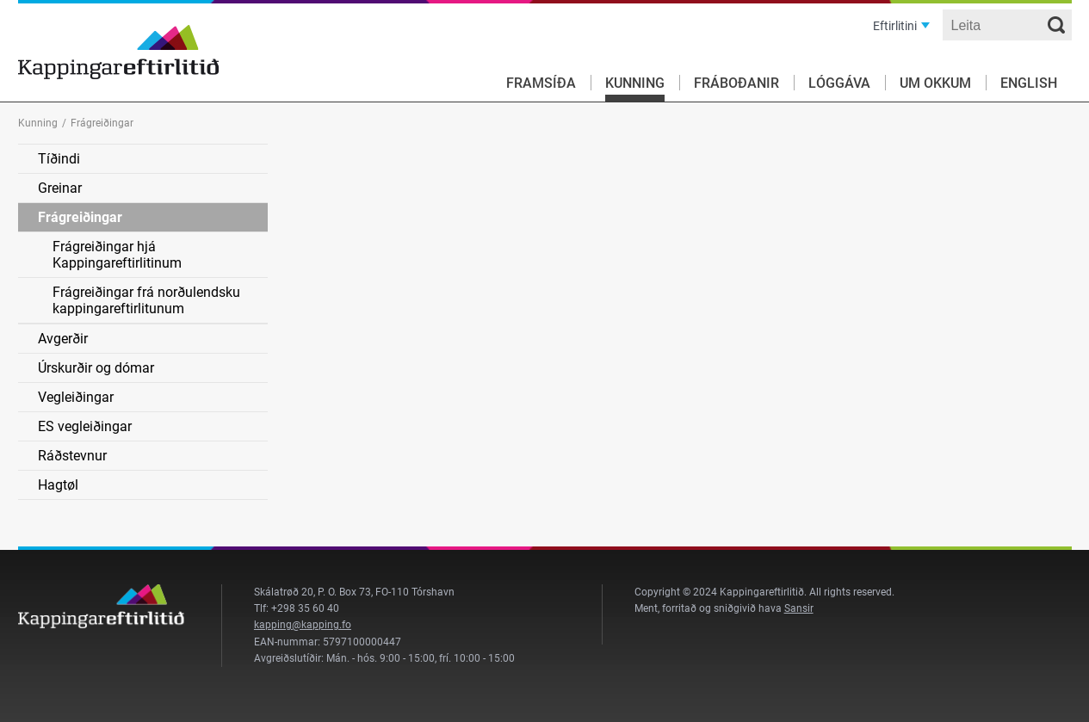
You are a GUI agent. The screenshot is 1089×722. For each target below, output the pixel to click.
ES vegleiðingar (85, 426)
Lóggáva (839, 83)
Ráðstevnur (72, 455)
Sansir (799, 608)
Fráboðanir (736, 83)
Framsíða (541, 83)
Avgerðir (63, 338)
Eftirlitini (895, 26)
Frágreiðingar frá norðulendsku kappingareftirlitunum (146, 300)
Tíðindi (59, 159)
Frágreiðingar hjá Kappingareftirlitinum (117, 254)
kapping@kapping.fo (302, 625)
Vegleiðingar (76, 397)
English (1028, 83)
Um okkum (935, 83)
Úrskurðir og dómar (96, 368)
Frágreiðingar (80, 217)
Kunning (635, 83)
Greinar (60, 188)
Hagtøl (58, 485)
